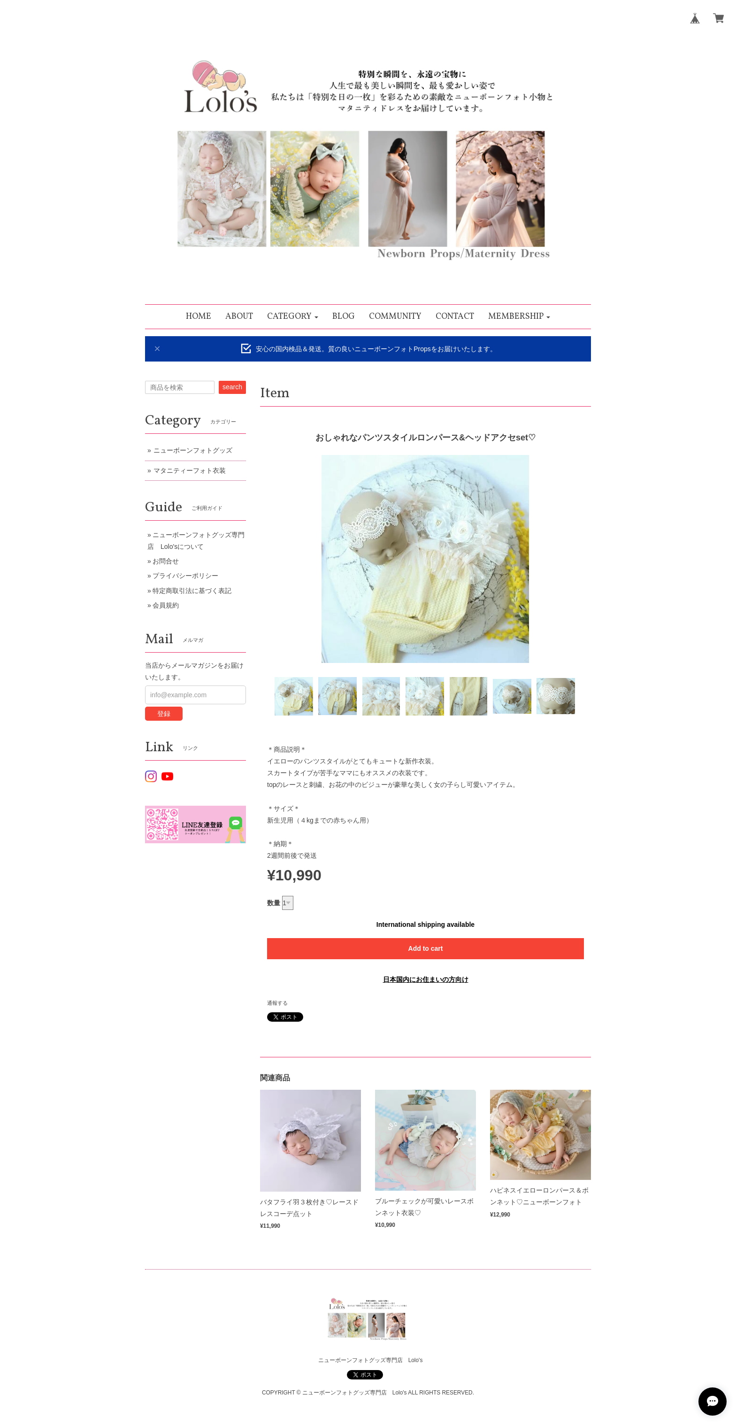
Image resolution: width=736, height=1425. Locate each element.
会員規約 (166, 605)
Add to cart (425, 948)
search (232, 387)
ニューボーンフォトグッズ (192, 450)
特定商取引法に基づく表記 (192, 590)
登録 (163, 713)
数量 (273, 903)
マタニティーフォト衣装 (189, 470)
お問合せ (166, 561)
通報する (277, 1003)
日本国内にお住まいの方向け (425, 979)
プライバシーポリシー (185, 575)
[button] (292, 317)
